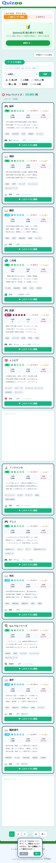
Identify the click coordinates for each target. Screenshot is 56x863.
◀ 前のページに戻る (44, 55)
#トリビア (40, 134)
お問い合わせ (30, 849)
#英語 (37, 338)
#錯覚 (37, 495)
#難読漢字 (22, 238)
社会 (10, 294)
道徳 (10, 399)
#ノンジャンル (32, 184)
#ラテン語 (15, 338)
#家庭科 (30, 134)
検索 (45, 74)
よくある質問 (16, 849)
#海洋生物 (26, 757)
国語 (10, 194)
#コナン (20, 549)
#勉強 (7, 338)
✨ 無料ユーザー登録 (15, 17)
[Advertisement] (28, 438)
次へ (43, 834)
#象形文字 (15, 707)
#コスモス (38, 238)
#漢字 (14, 238)
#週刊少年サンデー (40, 549)
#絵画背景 (8, 392)
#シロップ (29, 495)
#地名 (7, 603)
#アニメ (28, 549)
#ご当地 (7, 288)
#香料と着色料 (9, 499)
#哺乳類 (34, 757)
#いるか (17, 757)
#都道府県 (17, 288)
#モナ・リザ (19, 388)
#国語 (7, 184)
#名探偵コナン (9, 549)
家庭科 (11, 664)
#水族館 (43, 757)
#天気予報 (15, 134)
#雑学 (7, 134)
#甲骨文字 (25, 707)
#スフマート (19, 392)
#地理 (25, 288)
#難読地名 (15, 603)
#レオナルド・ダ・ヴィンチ (34, 388)
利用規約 (41, 849)
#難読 (7, 238)
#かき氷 (20, 495)
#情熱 (30, 338)
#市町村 (39, 288)
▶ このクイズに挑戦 (28, 145)
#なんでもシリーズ (11, 188)
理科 (10, 506)
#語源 (23, 338)
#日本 (31, 288)
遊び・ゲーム (14, 140)
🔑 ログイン (40, 17)
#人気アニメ (9, 553)
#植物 (30, 238)
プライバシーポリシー (28, 854)
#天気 (23, 134)
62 (36, 834)
